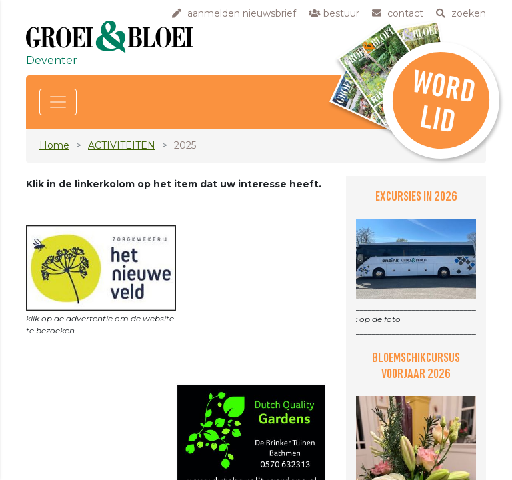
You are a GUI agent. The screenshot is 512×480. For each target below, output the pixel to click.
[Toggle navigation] (58, 102)
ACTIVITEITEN (121, 145)
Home (54, 145)
